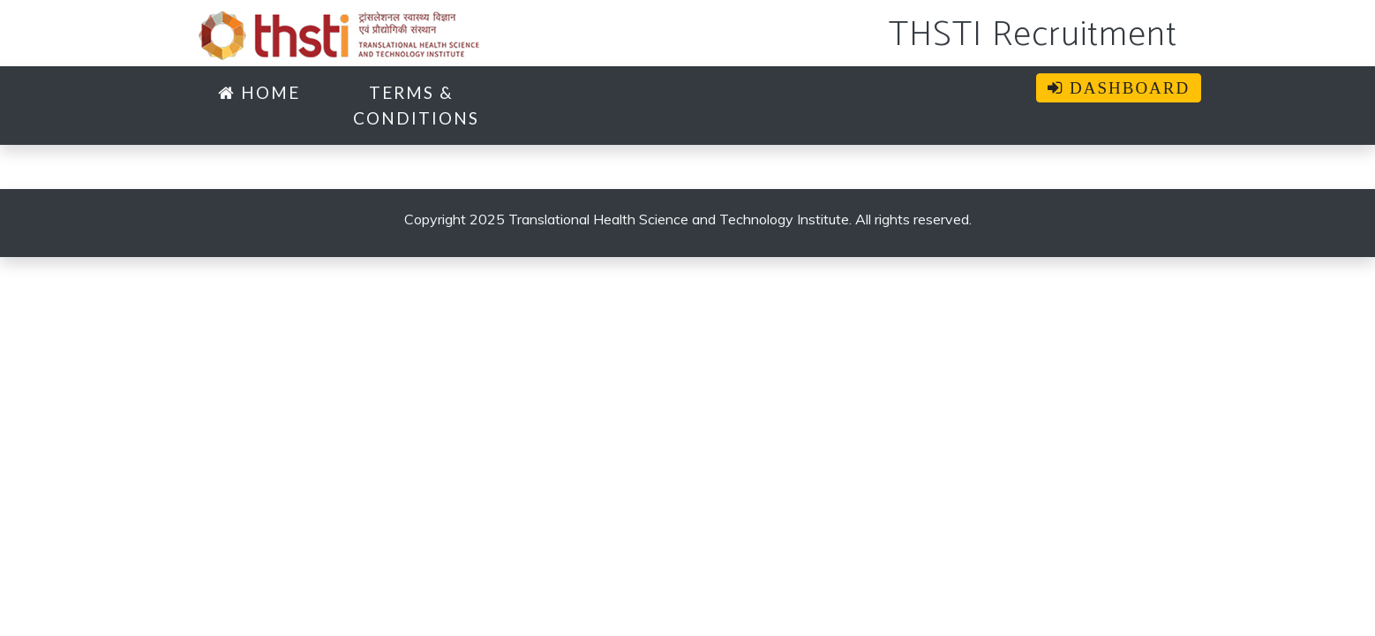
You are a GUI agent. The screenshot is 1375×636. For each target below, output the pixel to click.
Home (259, 92)
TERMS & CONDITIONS (416, 105)
